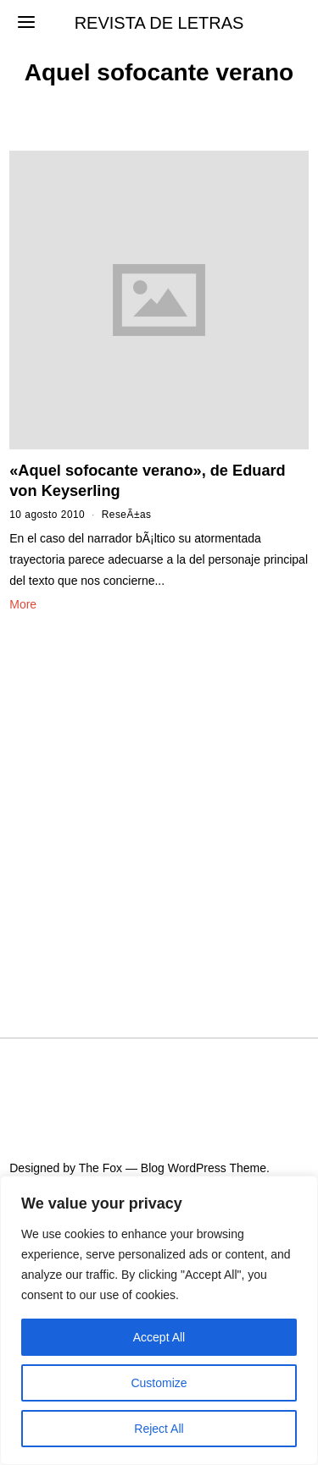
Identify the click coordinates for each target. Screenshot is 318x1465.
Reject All (158, 1428)
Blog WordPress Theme (203, 1168)
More (22, 604)
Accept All (159, 1337)
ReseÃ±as (127, 514)
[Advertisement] (159, 804)
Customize (159, 1383)
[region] (159, 1320)
